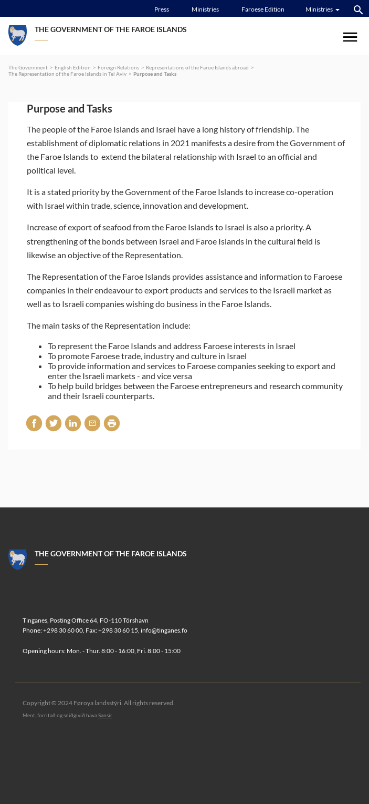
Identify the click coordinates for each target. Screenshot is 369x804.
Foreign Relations (118, 67)
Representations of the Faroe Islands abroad (197, 67)
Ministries (205, 9)
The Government (28, 67)
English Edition (73, 67)
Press (161, 9)
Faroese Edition (262, 9)
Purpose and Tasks (154, 73)
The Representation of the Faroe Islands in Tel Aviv (67, 73)
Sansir (105, 715)
